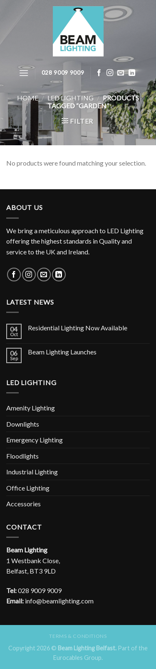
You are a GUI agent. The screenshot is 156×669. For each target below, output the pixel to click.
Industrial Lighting (32, 472)
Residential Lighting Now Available (77, 328)
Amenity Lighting (30, 408)
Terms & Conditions (77, 636)
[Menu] (24, 73)
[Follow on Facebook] (99, 73)
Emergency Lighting (34, 440)
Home (27, 98)
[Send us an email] (120, 73)
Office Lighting (28, 488)
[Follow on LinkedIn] (132, 73)
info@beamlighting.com (59, 601)
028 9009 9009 (40, 590)
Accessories (23, 504)
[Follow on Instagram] (109, 73)
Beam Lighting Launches (62, 352)
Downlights (22, 424)
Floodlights (22, 456)
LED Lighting (70, 98)
